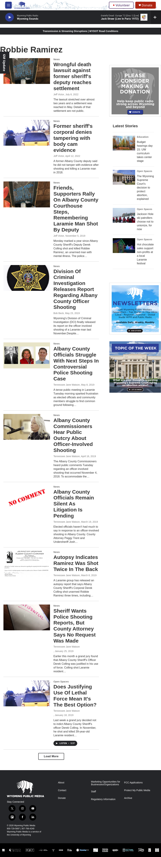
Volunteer (121, 5)
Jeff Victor (58, 94)
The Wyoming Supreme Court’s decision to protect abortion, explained (145, 187)
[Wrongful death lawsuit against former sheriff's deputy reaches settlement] (26, 71)
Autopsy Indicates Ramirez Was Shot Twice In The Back (75, 563)
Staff (93, 791)
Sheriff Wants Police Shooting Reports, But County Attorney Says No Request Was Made (74, 626)
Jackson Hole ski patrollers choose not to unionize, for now (145, 222)
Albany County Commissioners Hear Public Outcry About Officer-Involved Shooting (73, 435)
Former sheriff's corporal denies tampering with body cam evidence (73, 138)
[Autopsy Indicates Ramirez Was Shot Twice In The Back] (26, 564)
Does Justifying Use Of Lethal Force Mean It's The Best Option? (75, 695)
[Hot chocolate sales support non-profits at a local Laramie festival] (124, 245)
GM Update (4, 62)
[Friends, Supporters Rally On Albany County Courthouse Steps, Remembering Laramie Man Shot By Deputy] (26, 194)
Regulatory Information (103, 799)
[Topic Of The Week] (135, 367)
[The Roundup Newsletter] (135, 308)
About (61, 782)
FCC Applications (133, 782)
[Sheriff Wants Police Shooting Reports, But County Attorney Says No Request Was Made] (26, 617)
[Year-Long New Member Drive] (135, 90)
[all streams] (156, 17)
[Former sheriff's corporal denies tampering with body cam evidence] (26, 133)
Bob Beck (58, 313)
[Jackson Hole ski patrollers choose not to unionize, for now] (124, 215)
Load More (51, 756)
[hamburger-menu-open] (8, 5)
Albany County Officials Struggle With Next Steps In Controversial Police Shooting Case (76, 363)
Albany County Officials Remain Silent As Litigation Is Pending (73, 504)
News (56, 59)
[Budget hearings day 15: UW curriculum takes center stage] (124, 143)
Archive (128, 798)
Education (143, 137)
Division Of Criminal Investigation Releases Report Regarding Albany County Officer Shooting (75, 289)
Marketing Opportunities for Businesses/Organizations (105, 783)
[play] (9, 17)
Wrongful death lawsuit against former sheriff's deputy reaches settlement (72, 76)
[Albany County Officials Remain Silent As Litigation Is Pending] (26, 498)
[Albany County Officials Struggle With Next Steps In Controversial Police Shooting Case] (26, 355)
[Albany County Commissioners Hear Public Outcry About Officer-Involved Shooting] (26, 427)
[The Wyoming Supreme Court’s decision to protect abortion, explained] (124, 177)
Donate (147, 5)
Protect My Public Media (137, 790)
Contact (62, 790)
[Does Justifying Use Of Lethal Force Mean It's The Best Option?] (26, 693)
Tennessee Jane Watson (66, 384)
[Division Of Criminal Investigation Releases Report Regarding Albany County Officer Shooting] (26, 278)
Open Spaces (61, 681)
